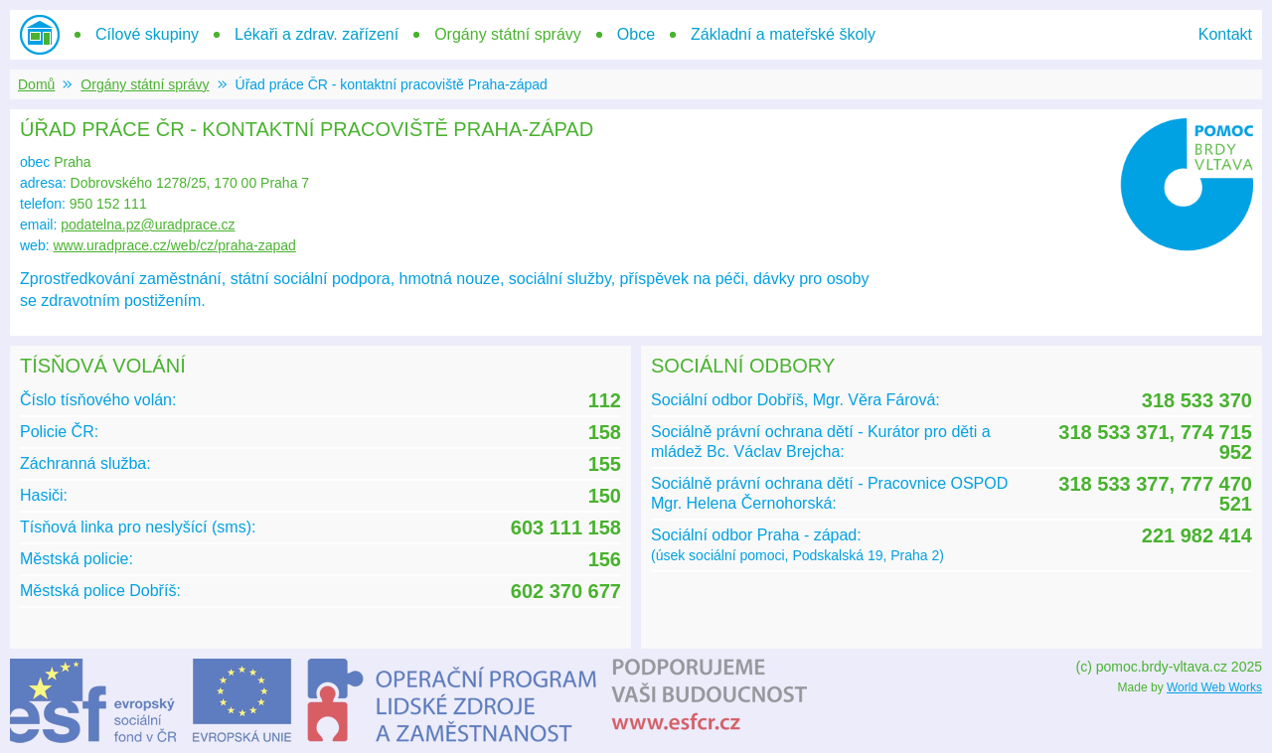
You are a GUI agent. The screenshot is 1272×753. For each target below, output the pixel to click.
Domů (36, 84)
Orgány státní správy (144, 84)
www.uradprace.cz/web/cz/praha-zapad (174, 245)
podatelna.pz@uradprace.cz (148, 224)
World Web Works (1214, 687)
